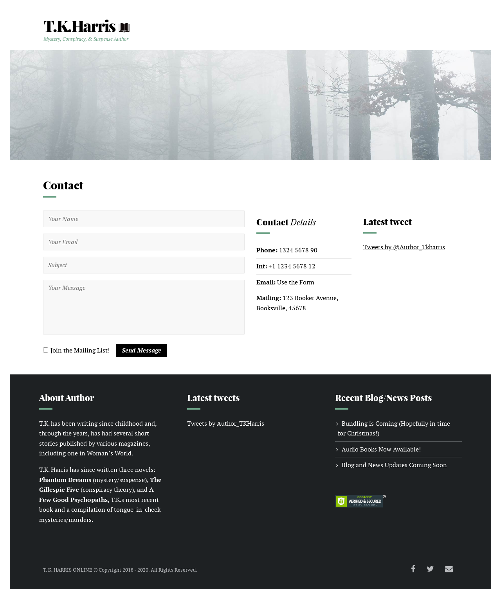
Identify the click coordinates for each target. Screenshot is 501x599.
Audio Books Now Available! (381, 449)
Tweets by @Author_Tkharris (404, 247)
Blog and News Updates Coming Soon (394, 465)
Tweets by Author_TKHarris (225, 423)
